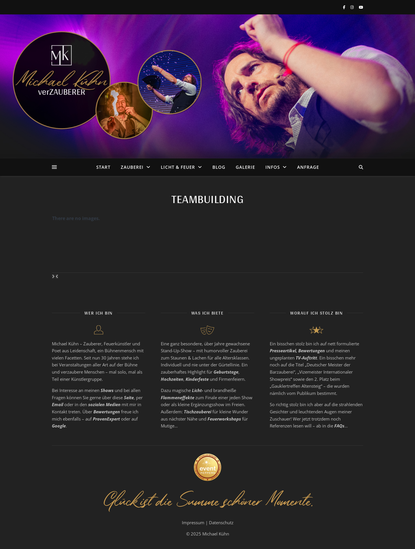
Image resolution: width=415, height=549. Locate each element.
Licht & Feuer (178, 167)
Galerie (245, 167)
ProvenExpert (106, 419)
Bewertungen (106, 411)
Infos (272, 167)
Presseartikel (283, 350)
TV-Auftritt (306, 358)
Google (59, 426)
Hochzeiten (172, 379)
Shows (107, 390)
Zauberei (132, 167)
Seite (129, 397)
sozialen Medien (104, 404)
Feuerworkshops (224, 419)
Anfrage (308, 167)
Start (103, 167)
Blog (218, 167)
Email (57, 404)
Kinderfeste (197, 379)
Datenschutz (221, 522)
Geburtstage (226, 372)
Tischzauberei (197, 411)
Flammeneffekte (177, 397)
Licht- (197, 390)
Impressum (193, 522)
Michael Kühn (215, 534)
